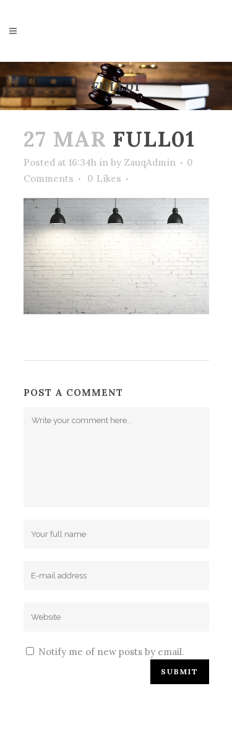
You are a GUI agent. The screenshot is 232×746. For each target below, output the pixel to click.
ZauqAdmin (150, 162)
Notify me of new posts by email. (111, 652)
